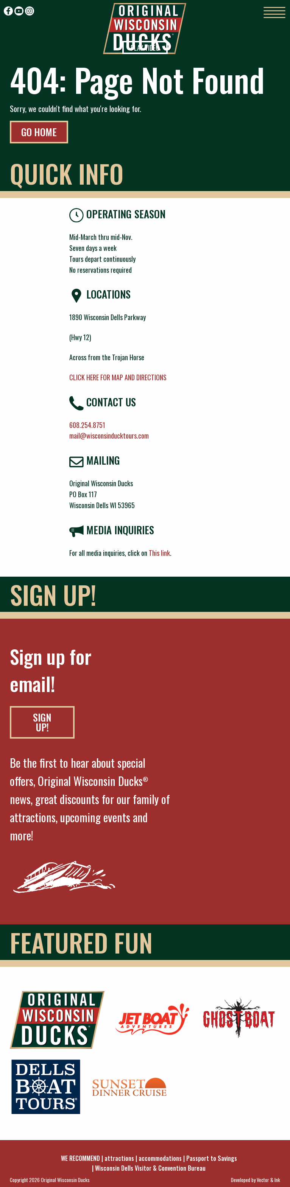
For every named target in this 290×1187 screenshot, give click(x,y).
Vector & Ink (268, 1180)
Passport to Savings (211, 1158)
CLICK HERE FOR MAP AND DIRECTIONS (118, 377)
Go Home (39, 131)
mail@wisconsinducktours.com (109, 435)
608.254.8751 (87, 425)
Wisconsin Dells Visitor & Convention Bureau (150, 1168)
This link (159, 553)
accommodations (160, 1158)
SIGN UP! (42, 722)
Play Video (145, 48)
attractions (119, 1158)
